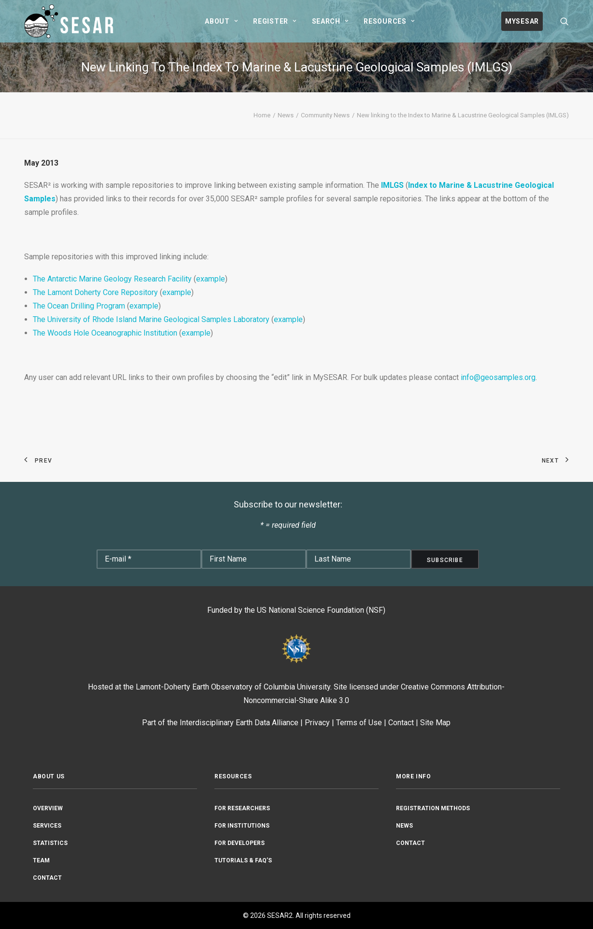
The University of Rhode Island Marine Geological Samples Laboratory (151, 319)
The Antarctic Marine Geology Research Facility (112, 278)
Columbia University (297, 686)
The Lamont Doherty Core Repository (95, 292)
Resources (389, 21)
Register (274, 21)
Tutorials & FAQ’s (243, 860)
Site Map (435, 722)
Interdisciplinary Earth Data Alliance (239, 722)
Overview (48, 808)
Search (330, 21)
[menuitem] (221, 21)
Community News (325, 115)
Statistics (50, 843)
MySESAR (522, 21)
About (221, 21)
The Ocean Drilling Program (79, 305)
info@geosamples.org (498, 377)
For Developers (239, 843)
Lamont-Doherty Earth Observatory (194, 686)
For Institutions (241, 825)
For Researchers (242, 808)
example (210, 278)
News (286, 115)
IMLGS (392, 185)
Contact (401, 722)
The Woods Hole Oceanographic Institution (105, 333)
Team (41, 860)
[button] (564, 21)
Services (47, 825)
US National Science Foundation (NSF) (321, 610)
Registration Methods (433, 808)
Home (262, 115)
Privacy (317, 722)
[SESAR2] (71, 21)
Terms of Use (359, 722)
